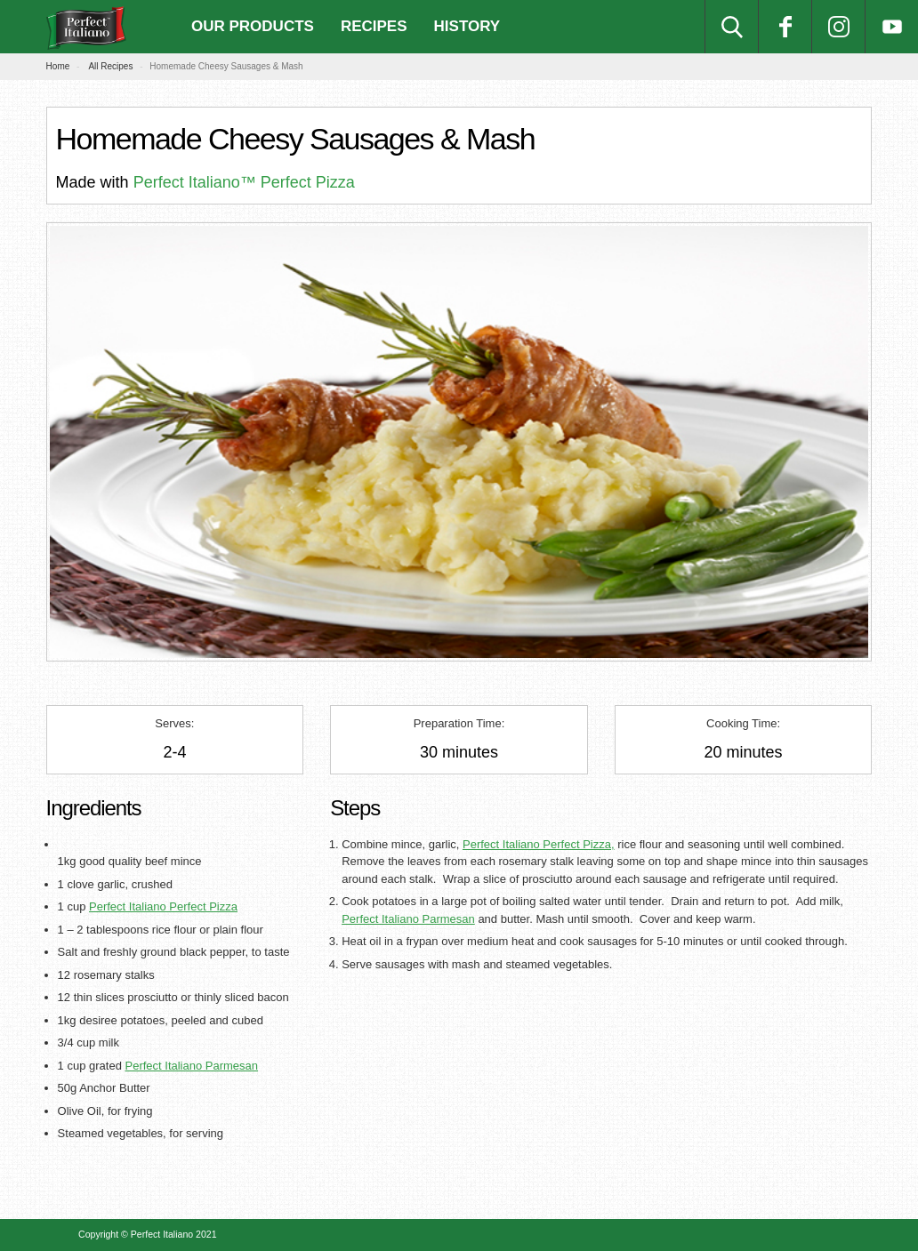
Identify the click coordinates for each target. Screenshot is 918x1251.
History (467, 26)
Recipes (374, 26)
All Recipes (110, 66)
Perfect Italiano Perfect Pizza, (539, 844)
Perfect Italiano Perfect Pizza (163, 906)
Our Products (252, 26)
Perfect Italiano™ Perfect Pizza (244, 182)
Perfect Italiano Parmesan (191, 1065)
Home (58, 66)
